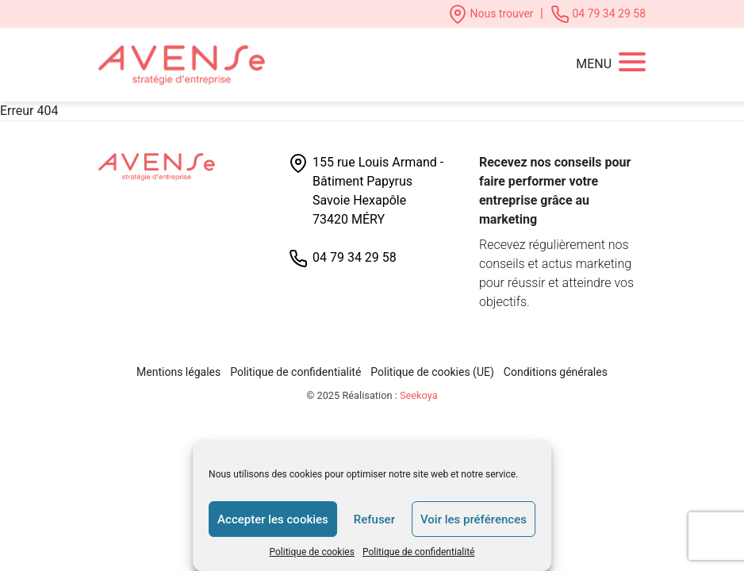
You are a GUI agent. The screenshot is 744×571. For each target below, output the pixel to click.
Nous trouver (492, 13)
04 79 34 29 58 (598, 13)
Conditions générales (556, 372)
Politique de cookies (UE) (432, 372)
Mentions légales (178, 372)
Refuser (374, 519)
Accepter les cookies (272, 519)
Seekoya (419, 395)
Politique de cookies (311, 552)
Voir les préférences (473, 519)
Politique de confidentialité (418, 552)
